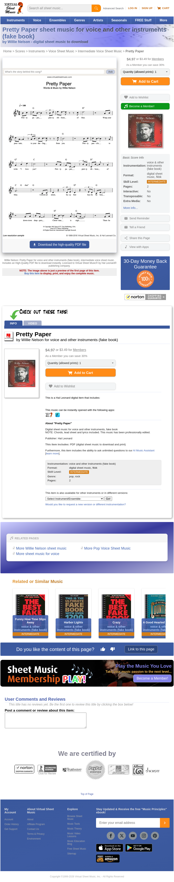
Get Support (10, 829)
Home (7, 51)
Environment (34, 838)
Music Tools (73, 823)
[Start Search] (96, 8)
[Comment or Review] (45, 720)
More (163, 20)
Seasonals (119, 20)
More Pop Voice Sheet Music (107, 548)
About (30, 819)
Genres (79, 20)
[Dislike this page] (112, 649)
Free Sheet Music (76, 848)
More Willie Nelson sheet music (41, 548)
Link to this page (141, 649)
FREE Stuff (143, 20)
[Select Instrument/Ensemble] (74, 499)
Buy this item (32, 273)
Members (158, 59)
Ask (110, 71)
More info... (130, 207)
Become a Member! (152, 678)
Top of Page (87, 794)
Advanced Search (113, 8)
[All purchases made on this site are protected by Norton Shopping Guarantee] (145, 297)
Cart (163, 8)
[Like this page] (103, 649)
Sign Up (147, 8)
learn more (52, 453)
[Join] (165, 823)
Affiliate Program (36, 824)
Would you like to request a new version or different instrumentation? (85, 504)
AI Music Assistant (144, 450)
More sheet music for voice (37, 554)
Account (8, 819)
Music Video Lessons (73, 835)
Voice (37, 20)
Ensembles (57, 20)
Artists (98, 20)
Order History (11, 824)
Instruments (16, 20)
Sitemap (71, 853)
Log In (132, 8)
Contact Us (33, 829)
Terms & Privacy (36, 833)
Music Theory (74, 828)
